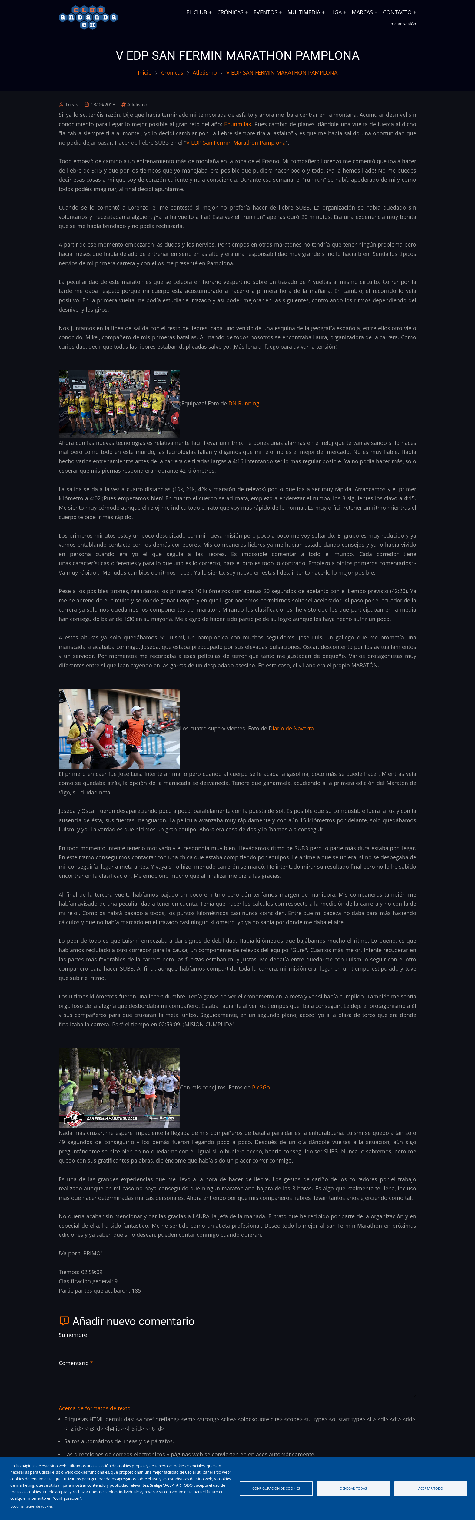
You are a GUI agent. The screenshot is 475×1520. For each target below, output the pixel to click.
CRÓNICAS (230, 12)
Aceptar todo (430, 1488)
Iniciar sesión (402, 24)
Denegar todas (353, 1488)
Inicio (145, 72)
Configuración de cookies (276, 1488)
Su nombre (73, 1334)
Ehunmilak (237, 124)
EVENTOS (265, 12)
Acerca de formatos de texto (95, 1408)
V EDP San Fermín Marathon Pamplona (236, 142)
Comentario (74, 1363)
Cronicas (172, 72)
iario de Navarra (293, 728)
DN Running (243, 403)
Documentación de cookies (31, 1506)
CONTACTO (397, 12)
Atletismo (205, 72)
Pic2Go (260, 1087)
